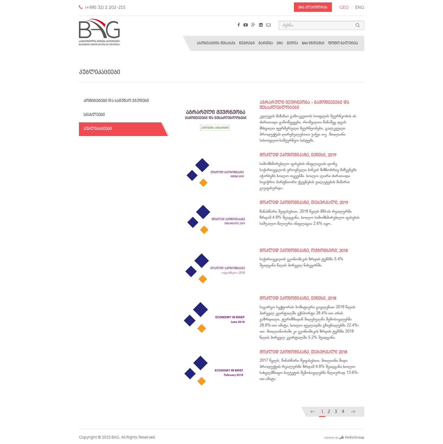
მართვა (265, 43)
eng (359, 7)
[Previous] (312, 412)
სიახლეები (94, 115)
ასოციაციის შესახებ (216, 43)
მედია (292, 43)
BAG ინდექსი (313, 43)
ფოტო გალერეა (343, 43)
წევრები (247, 43)
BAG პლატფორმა (312, 7)
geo (344, 7)
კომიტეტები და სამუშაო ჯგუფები (116, 101)
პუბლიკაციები (97, 129)
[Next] (353, 412)
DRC (280, 43)
